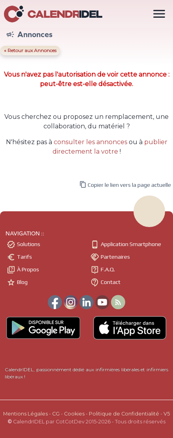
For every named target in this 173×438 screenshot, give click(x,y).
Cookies (74, 414)
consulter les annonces (90, 142)
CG (56, 414)
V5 (167, 414)
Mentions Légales (25, 414)
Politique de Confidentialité (124, 414)
